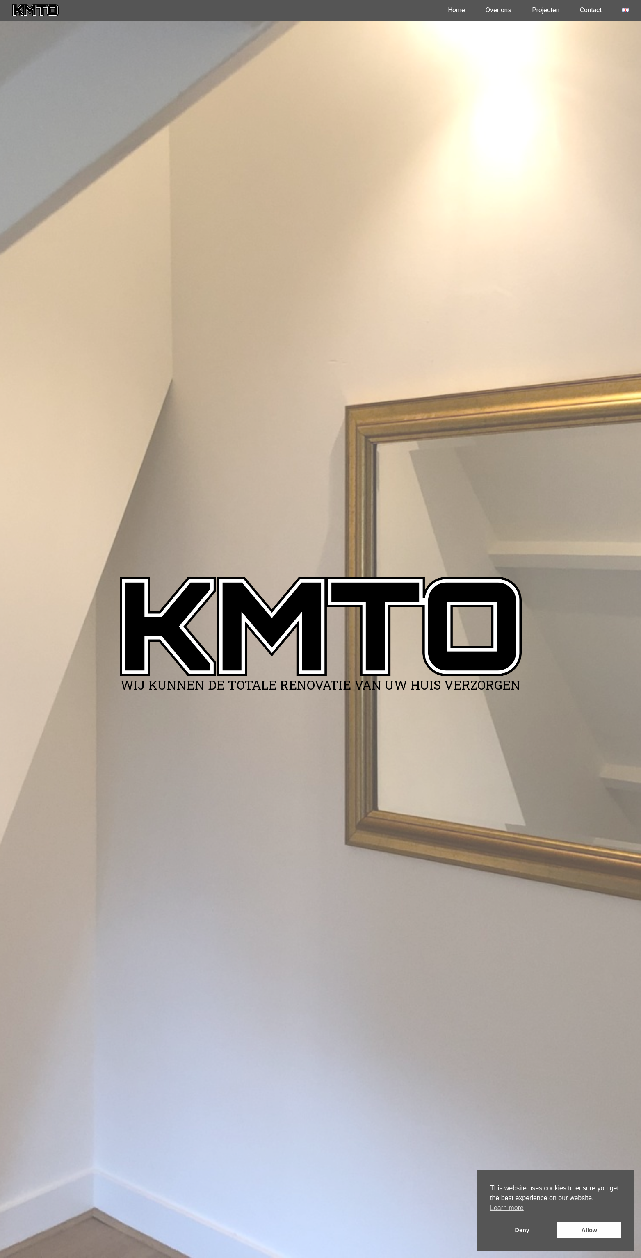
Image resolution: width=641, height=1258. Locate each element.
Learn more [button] (507, 1207)
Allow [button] (589, 1230)
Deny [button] (522, 1230)
